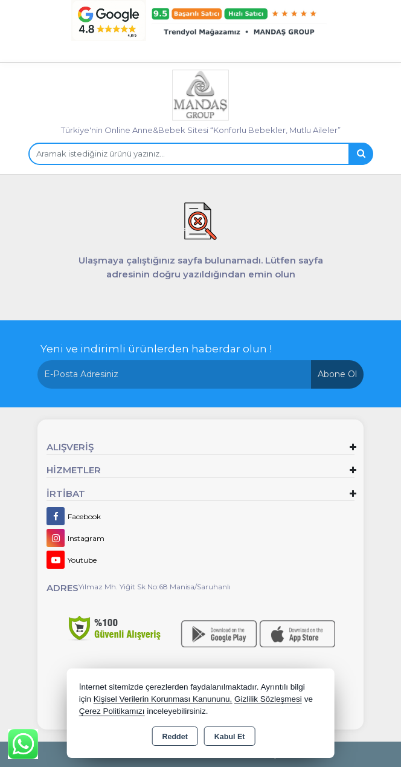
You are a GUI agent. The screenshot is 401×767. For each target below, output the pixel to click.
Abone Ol (337, 374)
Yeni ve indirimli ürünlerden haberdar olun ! (156, 349)
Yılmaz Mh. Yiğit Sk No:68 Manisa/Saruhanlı (155, 586)
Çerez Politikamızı (112, 711)
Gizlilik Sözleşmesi (268, 699)
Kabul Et (229, 737)
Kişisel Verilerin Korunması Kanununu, (163, 699)
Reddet (174, 737)
